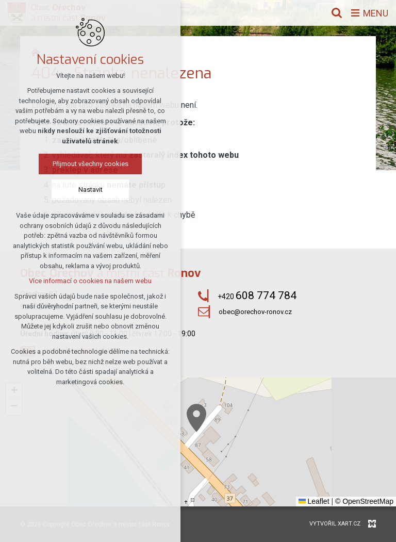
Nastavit (90, 189)
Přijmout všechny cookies (90, 164)
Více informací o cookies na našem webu (90, 281)
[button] (196, 417)
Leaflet (314, 501)
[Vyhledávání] (337, 13)
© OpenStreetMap (364, 501)
